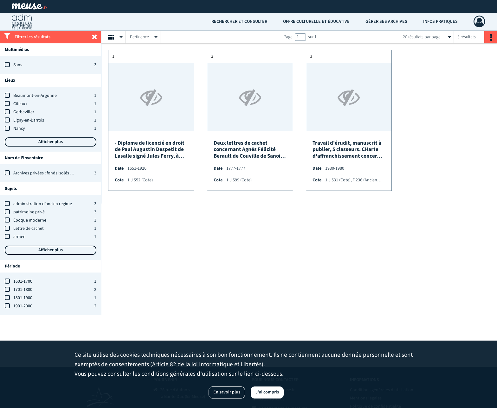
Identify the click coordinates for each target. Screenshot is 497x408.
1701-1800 (22, 289)
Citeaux (20, 104)
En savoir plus (226, 392)
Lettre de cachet (28, 228)
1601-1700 (22, 281)
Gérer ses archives (386, 21)
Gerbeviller (23, 112)
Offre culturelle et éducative (316, 21)
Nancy (19, 128)
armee (19, 237)
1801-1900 (22, 298)
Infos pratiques (440, 21)
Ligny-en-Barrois (28, 120)
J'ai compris (267, 392)
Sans (17, 65)
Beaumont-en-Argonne (35, 95)
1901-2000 (22, 306)
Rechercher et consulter (239, 21)
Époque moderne (29, 220)
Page (288, 37)
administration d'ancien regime (42, 204)
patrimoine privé (29, 212)
